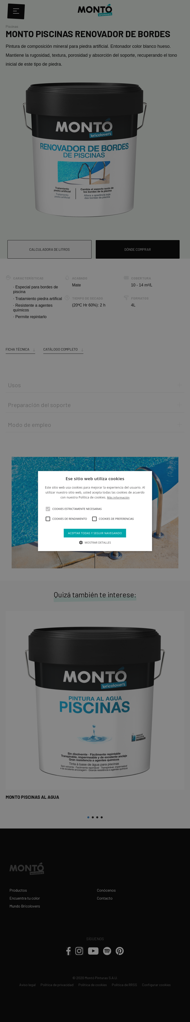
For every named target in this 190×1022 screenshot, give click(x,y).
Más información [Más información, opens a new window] (118, 497)
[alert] (95, 511)
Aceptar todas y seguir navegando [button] (95, 533)
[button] (48, 509)
